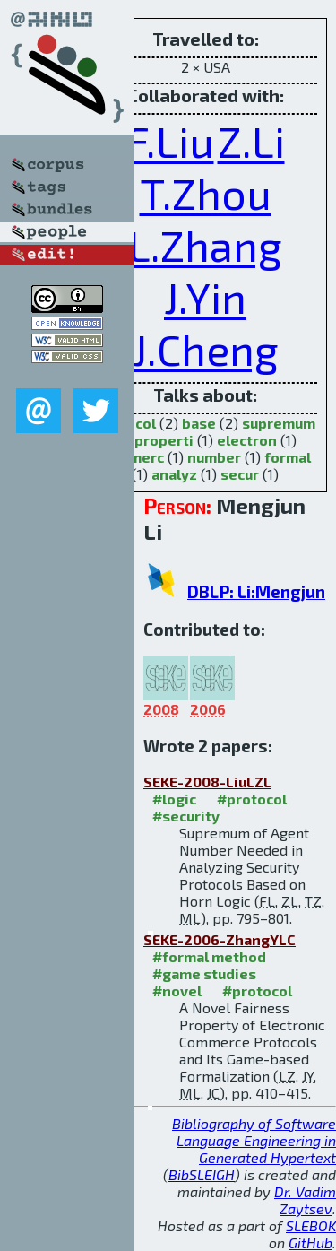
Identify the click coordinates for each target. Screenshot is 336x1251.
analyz (174, 473)
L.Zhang (205, 245)
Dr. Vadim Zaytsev (305, 1200)
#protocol (252, 798)
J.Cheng (206, 349)
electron (247, 439)
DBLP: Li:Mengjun (256, 591)
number (214, 456)
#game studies (204, 973)
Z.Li (251, 141)
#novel (177, 990)
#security (186, 815)
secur (239, 473)
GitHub (310, 1242)
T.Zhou (205, 193)
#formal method (209, 956)
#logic (174, 798)
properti (164, 439)
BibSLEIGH (201, 1174)
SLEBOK (311, 1225)
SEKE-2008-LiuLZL (207, 781)
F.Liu (170, 141)
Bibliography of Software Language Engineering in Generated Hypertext (254, 1140)
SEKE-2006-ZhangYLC (219, 939)
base (199, 422)
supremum (278, 422)
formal (287, 456)
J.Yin (205, 297)
